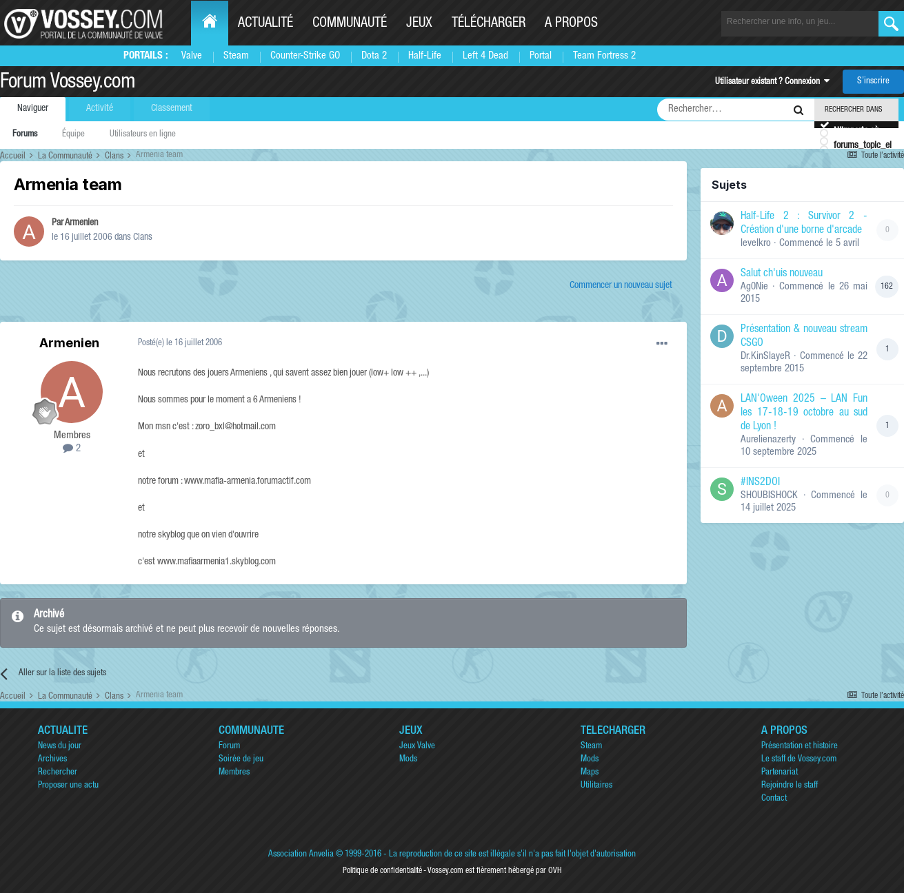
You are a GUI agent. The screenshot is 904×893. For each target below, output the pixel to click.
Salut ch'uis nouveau (782, 274)
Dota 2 (374, 56)
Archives (52, 759)
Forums (24, 134)
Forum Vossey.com (67, 83)
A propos (571, 24)
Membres (234, 772)
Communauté (349, 24)
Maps (590, 772)
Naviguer (32, 109)
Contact (774, 798)
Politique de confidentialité (382, 871)
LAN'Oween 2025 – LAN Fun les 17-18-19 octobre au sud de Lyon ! (804, 413)
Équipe (73, 134)
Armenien (81, 223)
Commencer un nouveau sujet (621, 286)
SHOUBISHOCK (769, 496)
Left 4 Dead (485, 56)
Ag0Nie (754, 287)
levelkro (756, 243)
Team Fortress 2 (604, 56)
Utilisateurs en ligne (143, 134)
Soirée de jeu (241, 759)
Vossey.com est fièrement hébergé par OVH (494, 871)
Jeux (419, 24)
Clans (142, 238)
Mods (408, 759)
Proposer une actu (68, 785)
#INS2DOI (760, 483)
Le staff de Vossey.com (798, 759)
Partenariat (779, 772)
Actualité (265, 24)
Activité (99, 109)
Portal (541, 56)
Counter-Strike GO (305, 56)
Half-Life (424, 56)
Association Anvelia (301, 854)
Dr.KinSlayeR (765, 356)
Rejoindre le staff (789, 785)
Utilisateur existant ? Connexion (772, 82)
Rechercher (57, 772)
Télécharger (488, 24)
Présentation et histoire (799, 746)
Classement (171, 109)
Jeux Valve (417, 746)
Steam (236, 56)
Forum (229, 746)
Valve (191, 56)
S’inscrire (873, 81)
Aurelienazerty (768, 440)
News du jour (59, 746)
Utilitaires (596, 785)
